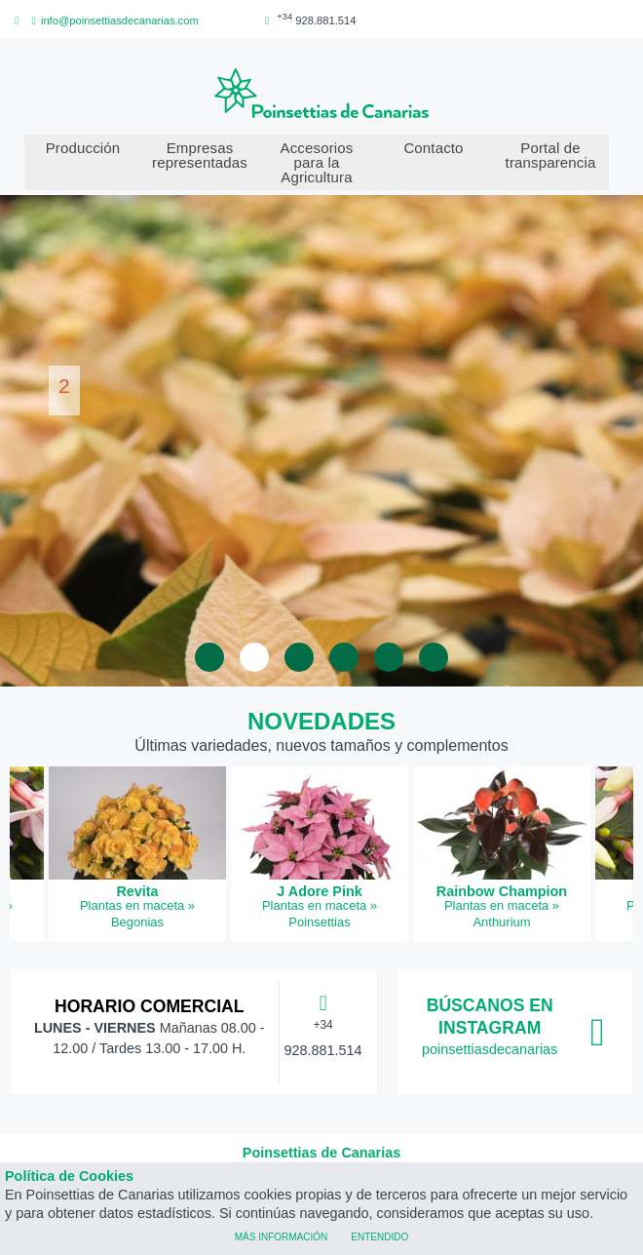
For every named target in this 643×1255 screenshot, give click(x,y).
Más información (281, 1235)
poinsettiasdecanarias (489, 1049)
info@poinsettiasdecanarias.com (113, 20)
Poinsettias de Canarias (321, 1152)
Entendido (379, 1235)
